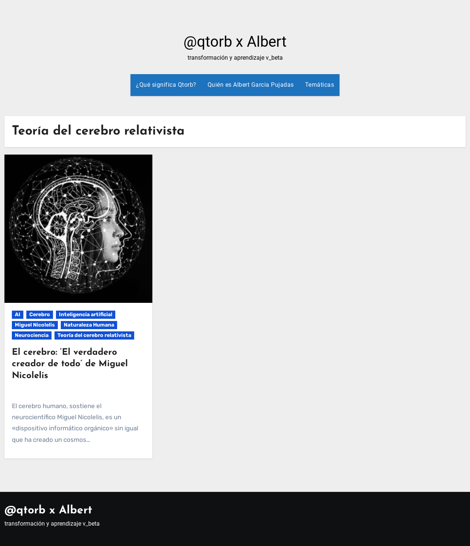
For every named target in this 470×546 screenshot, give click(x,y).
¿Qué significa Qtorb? (166, 84)
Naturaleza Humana (89, 325)
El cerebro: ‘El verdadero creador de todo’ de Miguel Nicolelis (70, 364)
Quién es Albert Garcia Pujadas (251, 84)
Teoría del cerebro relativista (94, 335)
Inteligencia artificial (85, 314)
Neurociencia (32, 335)
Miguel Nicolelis (35, 325)
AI (17, 314)
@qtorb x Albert (235, 41)
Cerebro (39, 314)
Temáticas (319, 84)
